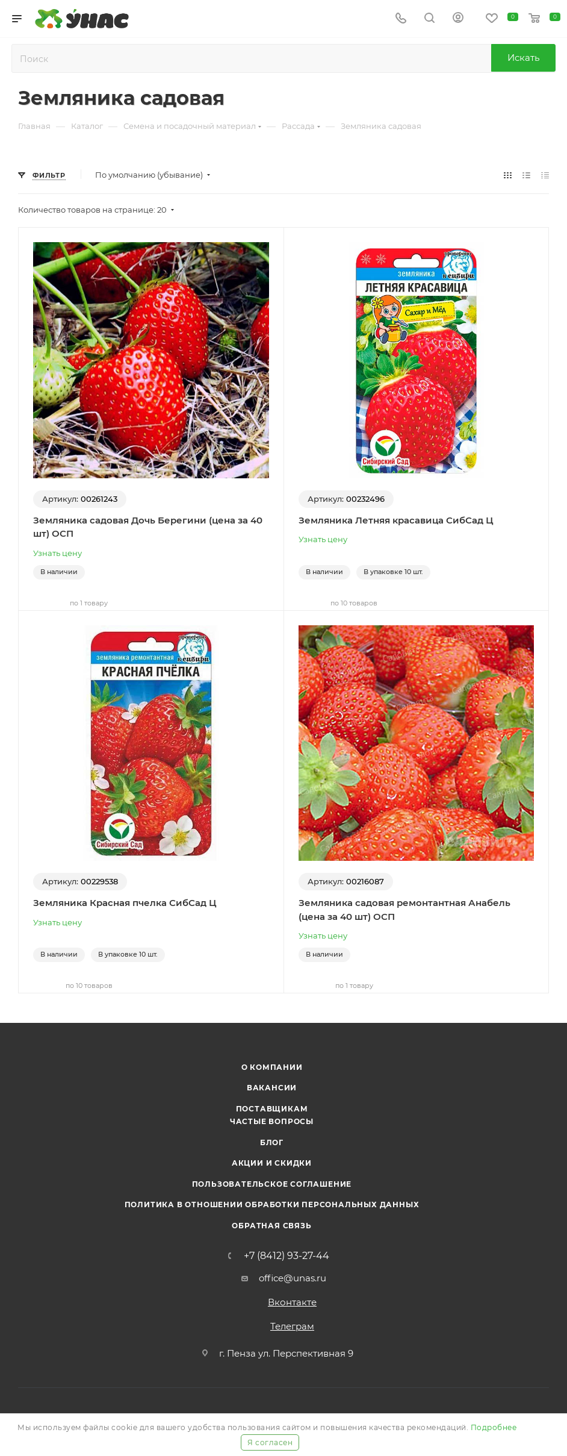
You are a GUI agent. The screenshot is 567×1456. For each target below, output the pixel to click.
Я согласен (270, 1442)
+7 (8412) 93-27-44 (286, 1256)
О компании (272, 1067)
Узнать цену (57, 553)
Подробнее (494, 1427)
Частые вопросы (272, 1121)
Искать (523, 57)
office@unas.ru (292, 1278)
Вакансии (272, 1087)
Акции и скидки (272, 1162)
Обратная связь (271, 1225)
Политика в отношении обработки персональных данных (272, 1204)
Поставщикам (272, 1108)
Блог (272, 1142)
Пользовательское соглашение (272, 1184)
